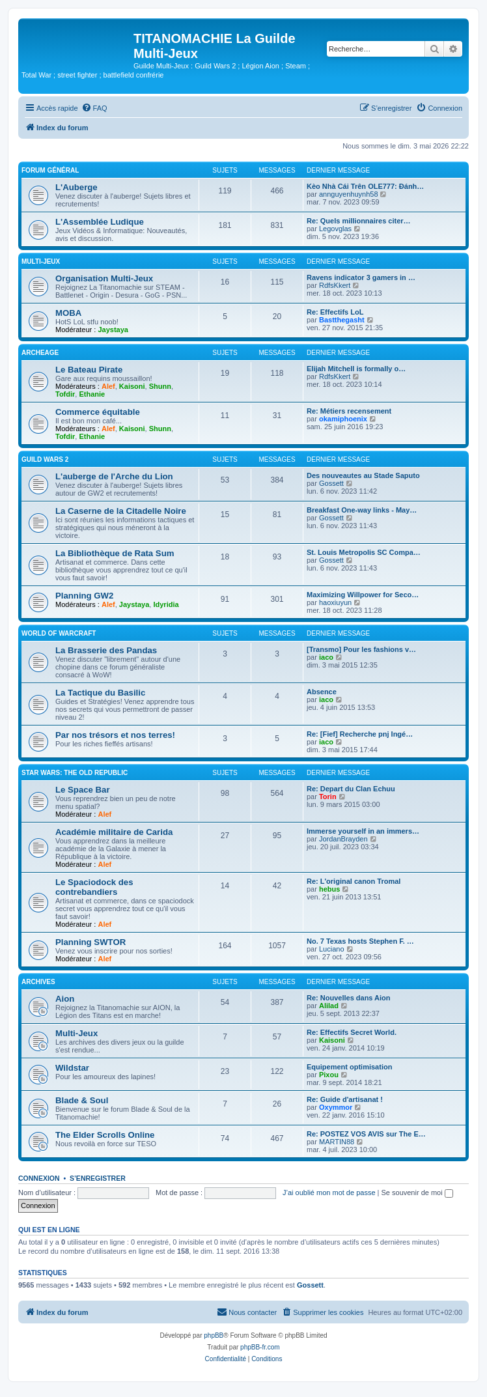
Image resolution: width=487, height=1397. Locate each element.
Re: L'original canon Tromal (353, 881)
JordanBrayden (343, 839)
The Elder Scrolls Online (104, 1135)
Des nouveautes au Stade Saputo (363, 475)
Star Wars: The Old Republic (74, 772)
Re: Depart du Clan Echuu (351, 789)
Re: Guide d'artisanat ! (345, 1099)
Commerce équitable (97, 412)
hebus (329, 889)
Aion (64, 999)
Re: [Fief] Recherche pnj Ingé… (360, 734)
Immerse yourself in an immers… (363, 831)
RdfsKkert (334, 285)
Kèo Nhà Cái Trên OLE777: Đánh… (365, 186)
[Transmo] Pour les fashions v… (361, 649)
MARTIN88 (336, 1142)
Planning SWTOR (90, 942)
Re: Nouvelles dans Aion (349, 998)
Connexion (39, 1178)
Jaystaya (113, 329)
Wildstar (72, 1068)
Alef (108, 386)
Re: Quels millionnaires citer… (359, 221)
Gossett (331, 483)
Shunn (160, 386)
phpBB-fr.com (260, 1347)
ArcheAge (40, 352)
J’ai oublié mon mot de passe (329, 1192)
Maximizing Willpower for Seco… (363, 595)
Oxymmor (335, 1107)
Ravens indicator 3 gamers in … (361, 277)
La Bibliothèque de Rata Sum (114, 553)
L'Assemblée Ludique (99, 222)
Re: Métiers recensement (349, 411)
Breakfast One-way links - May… (362, 510)
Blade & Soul (81, 1100)
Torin (328, 796)
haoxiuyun (335, 602)
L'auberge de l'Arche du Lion (114, 476)
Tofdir (65, 394)
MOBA (68, 313)
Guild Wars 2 (44, 459)
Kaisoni (132, 386)
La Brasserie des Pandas (106, 650)
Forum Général (50, 170)
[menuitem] (94, 108)
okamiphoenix (343, 419)
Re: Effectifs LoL (335, 312)
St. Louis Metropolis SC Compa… (364, 552)
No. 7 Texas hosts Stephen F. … (360, 941)
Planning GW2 (84, 595)
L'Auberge (76, 187)
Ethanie (92, 394)
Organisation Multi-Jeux (104, 278)
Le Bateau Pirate (88, 369)
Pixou (329, 1075)
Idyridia (165, 604)
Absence (322, 692)
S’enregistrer (98, 1178)
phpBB (213, 1335)
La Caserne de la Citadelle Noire (120, 511)
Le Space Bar (82, 790)
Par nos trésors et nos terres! (115, 735)
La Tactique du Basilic (100, 693)
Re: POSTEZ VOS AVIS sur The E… (366, 1134)
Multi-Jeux (40, 261)
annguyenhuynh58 (348, 194)
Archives (38, 981)
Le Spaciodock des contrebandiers (94, 887)
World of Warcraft (58, 633)
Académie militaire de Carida (114, 832)
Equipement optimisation (349, 1067)
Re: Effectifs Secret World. (352, 1032)
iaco (326, 657)
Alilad (329, 1005)
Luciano (331, 949)
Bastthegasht (342, 320)
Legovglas (335, 229)
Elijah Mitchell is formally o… (356, 369)
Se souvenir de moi (417, 1192)
